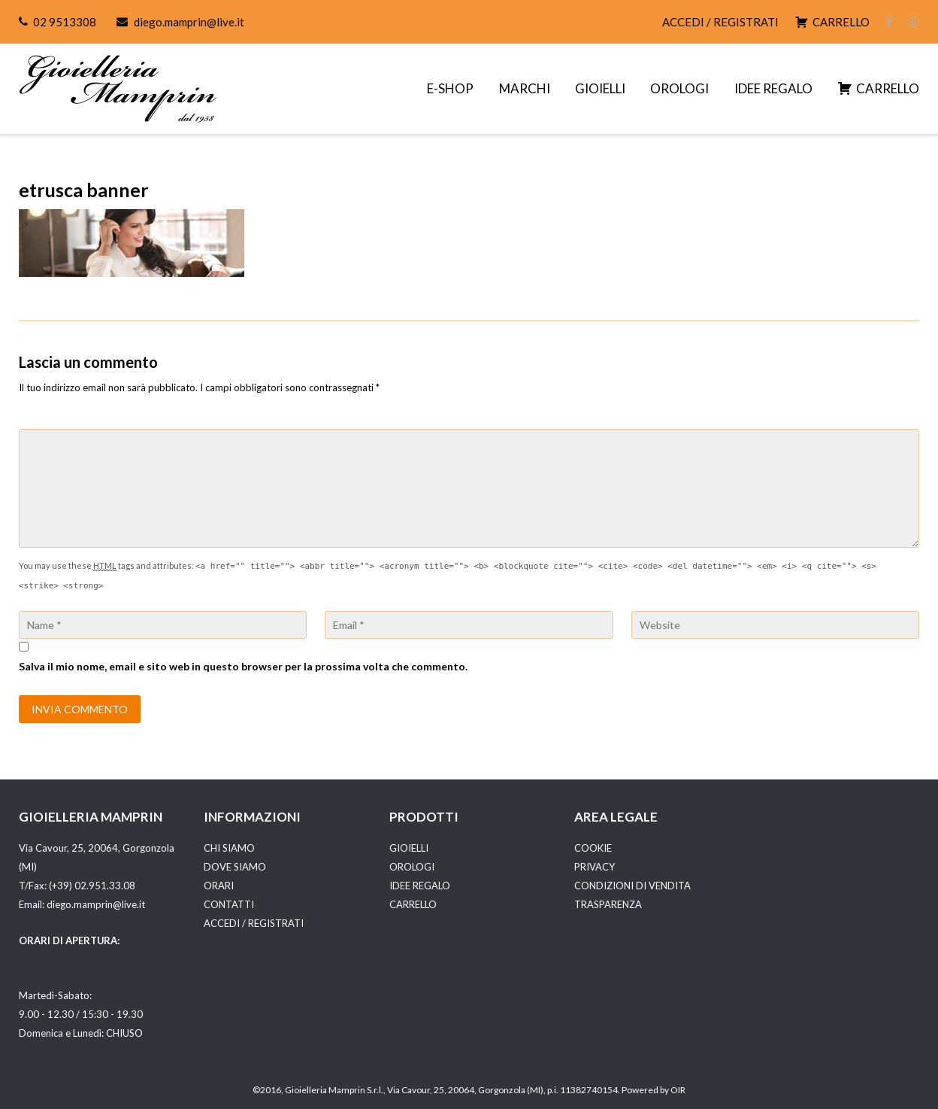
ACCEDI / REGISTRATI (720, 22)
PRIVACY (594, 867)
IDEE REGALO (773, 88)
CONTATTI (229, 904)
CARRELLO (413, 904)
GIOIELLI (600, 88)
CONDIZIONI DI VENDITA (632, 886)
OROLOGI (679, 88)
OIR (677, 1089)
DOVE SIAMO (235, 867)
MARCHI (524, 88)
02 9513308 (64, 22)
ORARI (219, 886)
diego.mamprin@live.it (189, 22)
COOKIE (593, 848)
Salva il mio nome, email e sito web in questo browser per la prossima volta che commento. (243, 666)
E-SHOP (450, 88)
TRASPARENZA (608, 904)
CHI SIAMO (229, 848)
